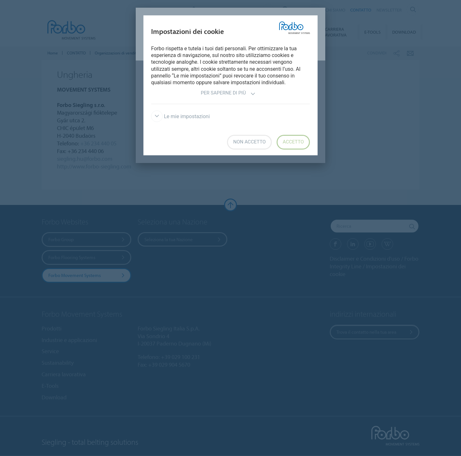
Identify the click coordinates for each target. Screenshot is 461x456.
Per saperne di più (228, 93)
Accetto (293, 142)
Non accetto (249, 142)
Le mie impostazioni (180, 116)
